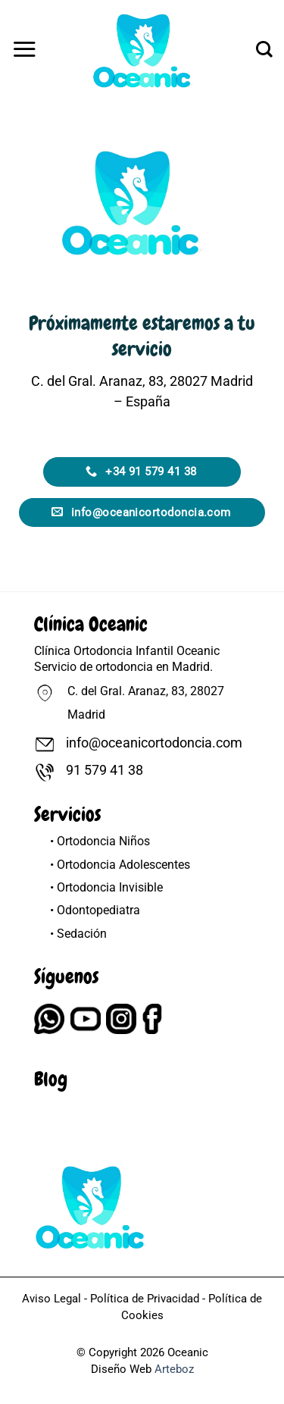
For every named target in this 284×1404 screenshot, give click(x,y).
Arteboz (174, 1369)
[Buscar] (264, 49)
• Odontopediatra (95, 910)
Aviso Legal (51, 1298)
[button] (24, 49)
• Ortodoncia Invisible (106, 887)
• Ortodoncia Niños (100, 841)
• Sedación (78, 933)
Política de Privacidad (144, 1298)
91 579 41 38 (104, 770)
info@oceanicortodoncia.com (154, 743)
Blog (50, 1079)
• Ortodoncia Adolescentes (120, 864)
